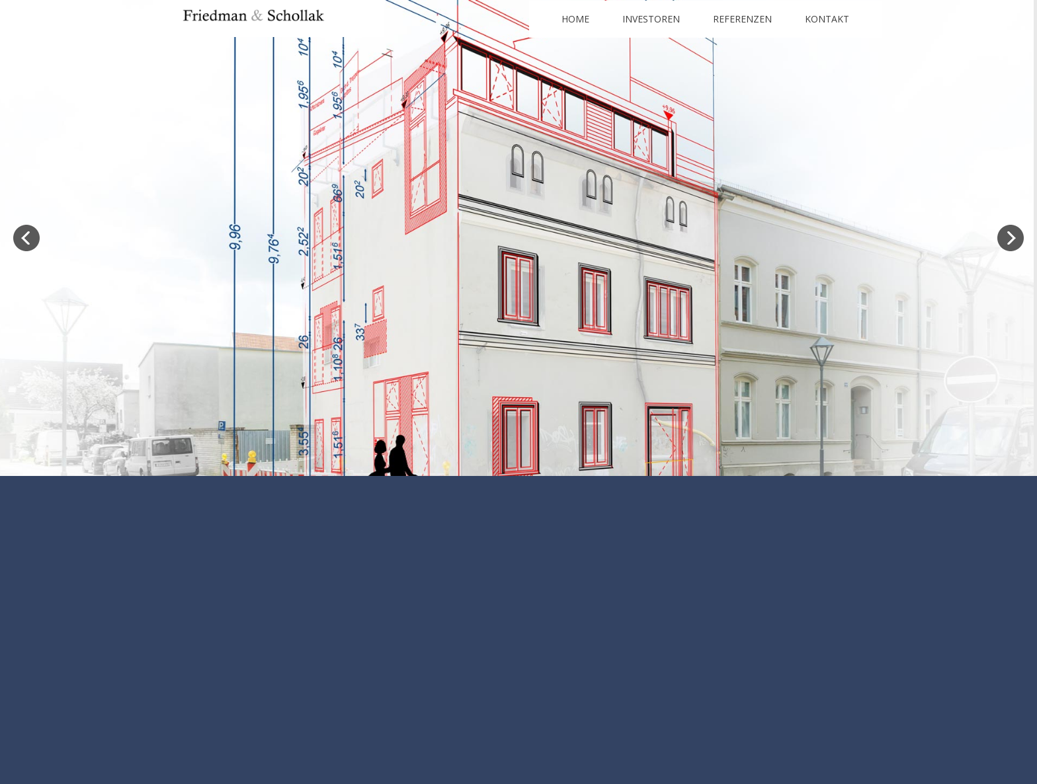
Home (575, 19)
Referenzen (742, 19)
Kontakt (827, 19)
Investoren (651, 19)
